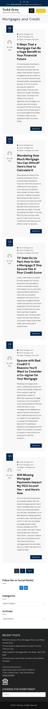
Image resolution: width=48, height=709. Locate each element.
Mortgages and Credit (31, 39)
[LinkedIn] (26, 588)
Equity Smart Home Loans (11, 12)
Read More (36, 129)
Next (30, 571)
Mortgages (20, 467)
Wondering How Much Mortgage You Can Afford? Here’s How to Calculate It (28, 163)
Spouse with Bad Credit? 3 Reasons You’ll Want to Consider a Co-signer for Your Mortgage (29, 370)
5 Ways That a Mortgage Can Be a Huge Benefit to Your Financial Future (29, 52)
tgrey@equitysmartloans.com (32, 4)
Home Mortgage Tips (26, 34)
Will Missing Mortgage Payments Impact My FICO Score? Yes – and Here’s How (29, 484)
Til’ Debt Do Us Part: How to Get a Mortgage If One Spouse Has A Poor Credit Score (29, 265)
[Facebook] (21, 588)
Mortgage (20, 39)
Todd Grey (10, 10)
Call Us (41, 11)
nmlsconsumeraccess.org (11, 667)
